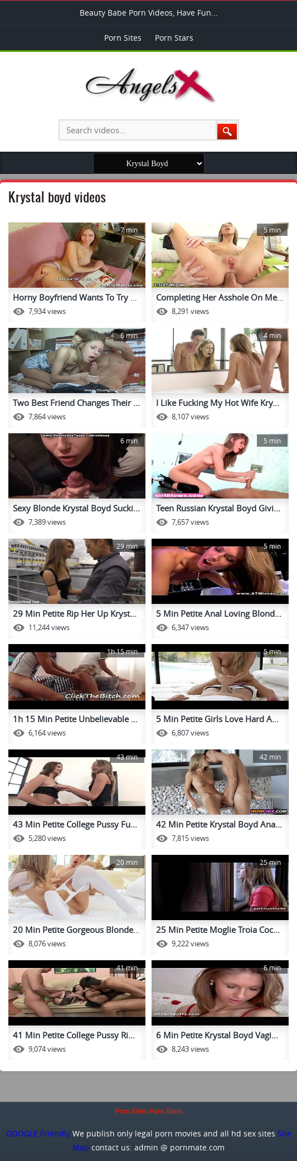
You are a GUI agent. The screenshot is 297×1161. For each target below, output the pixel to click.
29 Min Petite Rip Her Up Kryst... (75, 613)
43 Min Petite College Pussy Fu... (75, 824)
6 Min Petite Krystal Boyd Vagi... (217, 1035)
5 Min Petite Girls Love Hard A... (217, 718)
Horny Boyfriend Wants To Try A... (78, 297)
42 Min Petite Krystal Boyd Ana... (219, 824)
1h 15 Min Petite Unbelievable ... (75, 718)
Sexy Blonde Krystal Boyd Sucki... (76, 508)
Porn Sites (123, 37)
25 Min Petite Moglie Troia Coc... (218, 929)
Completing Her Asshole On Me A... (223, 297)
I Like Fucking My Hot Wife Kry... (217, 402)
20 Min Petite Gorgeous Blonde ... (77, 929)
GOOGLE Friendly (38, 1133)
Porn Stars (174, 37)
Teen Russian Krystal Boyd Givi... (218, 508)
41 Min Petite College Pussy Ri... (74, 1035)
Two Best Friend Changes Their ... (76, 402)
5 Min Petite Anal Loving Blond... (218, 613)
